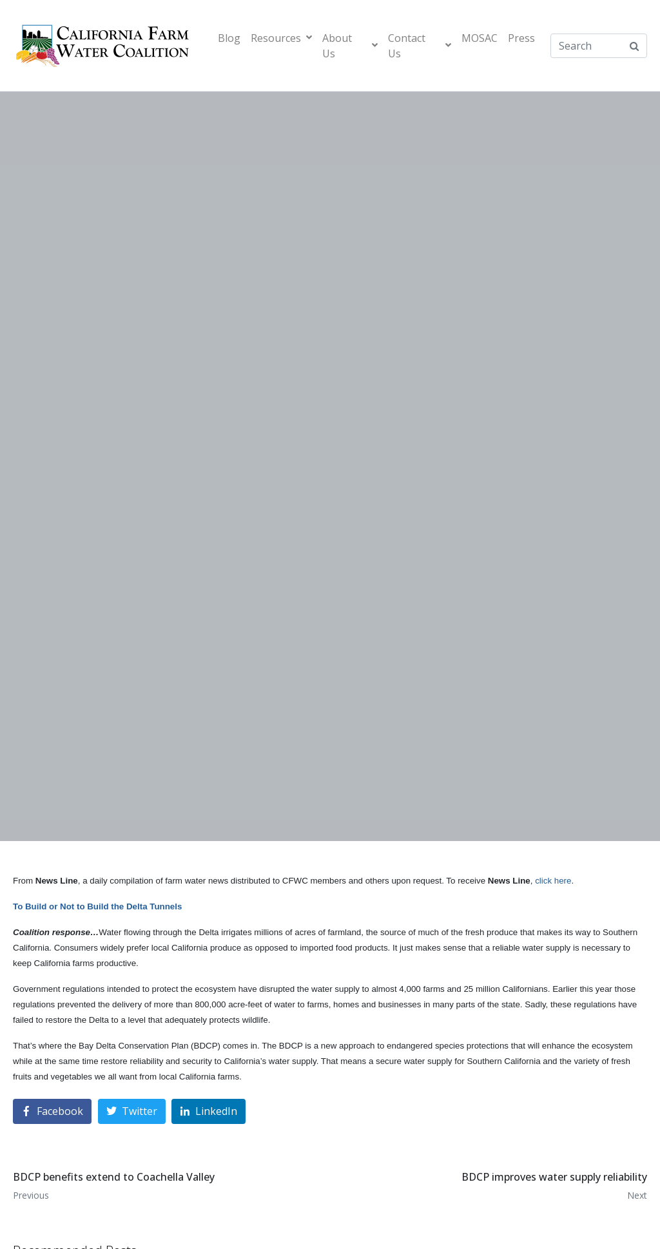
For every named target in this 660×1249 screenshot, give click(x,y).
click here (553, 881)
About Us (350, 46)
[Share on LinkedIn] (208, 1111)
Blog (229, 38)
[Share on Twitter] (132, 1111)
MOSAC (479, 38)
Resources (281, 38)
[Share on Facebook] (52, 1111)
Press (521, 38)
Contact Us (419, 46)
